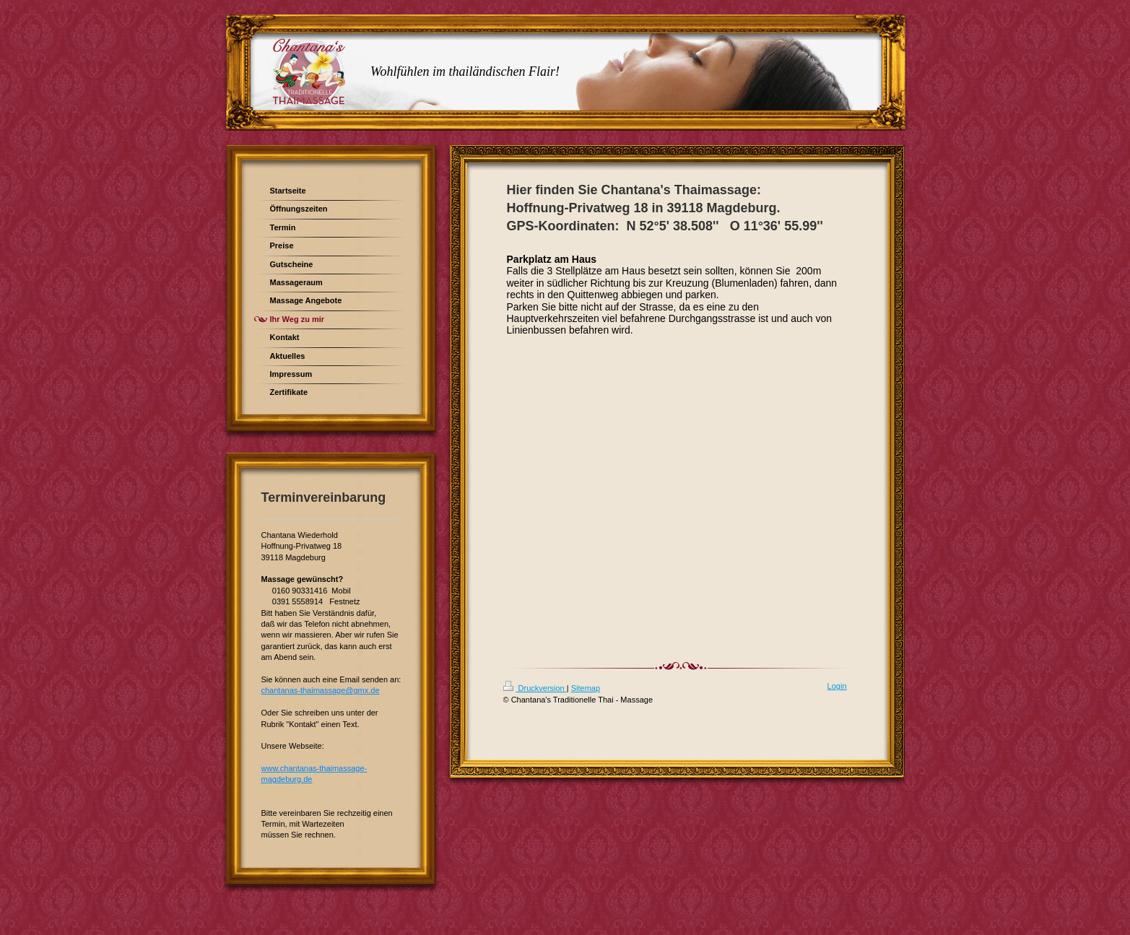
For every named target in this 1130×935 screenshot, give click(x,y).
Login (837, 686)
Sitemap (585, 688)
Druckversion (535, 688)
